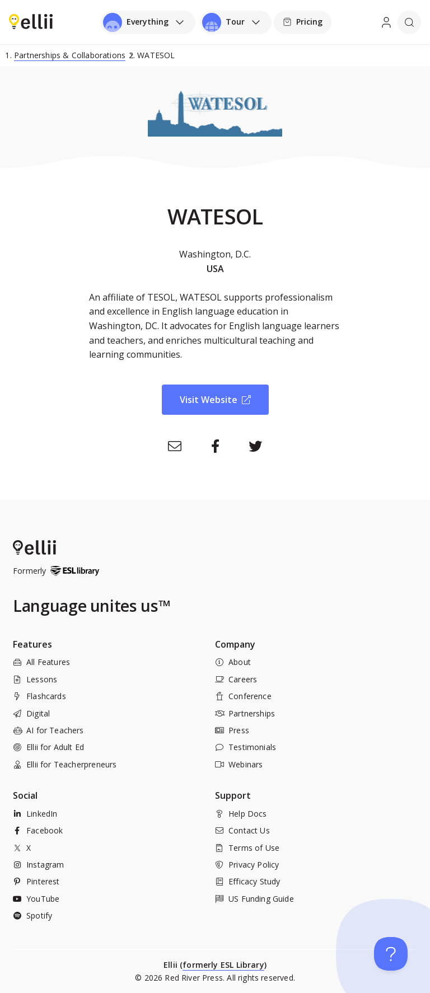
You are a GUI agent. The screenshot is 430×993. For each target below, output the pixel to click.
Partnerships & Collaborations (69, 55)
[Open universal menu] (148, 22)
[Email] (175, 446)
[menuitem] (31, 21)
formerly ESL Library (223, 964)
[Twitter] (255, 446)
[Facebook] (215, 446)
